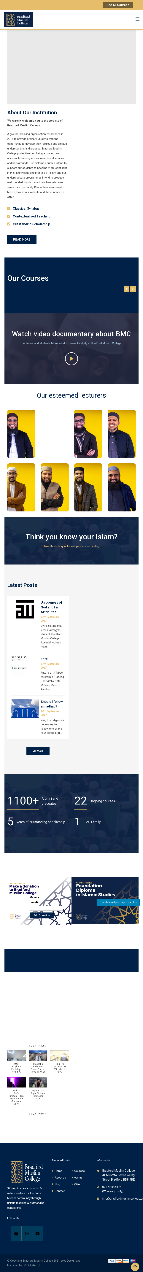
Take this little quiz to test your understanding (71, 546)
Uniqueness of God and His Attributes (51, 607)
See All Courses (118, 5)
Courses (79, 1171)
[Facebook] (16, 1233)
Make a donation (35, 900)
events (78, 1177)
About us (60, 1177)
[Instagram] (26, 1233)
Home (58, 1171)
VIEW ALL (38, 751)
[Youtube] (37, 1233)
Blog (57, 1184)
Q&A (77, 1184)
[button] (42, 1046)
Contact (60, 1191)
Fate (44, 659)
